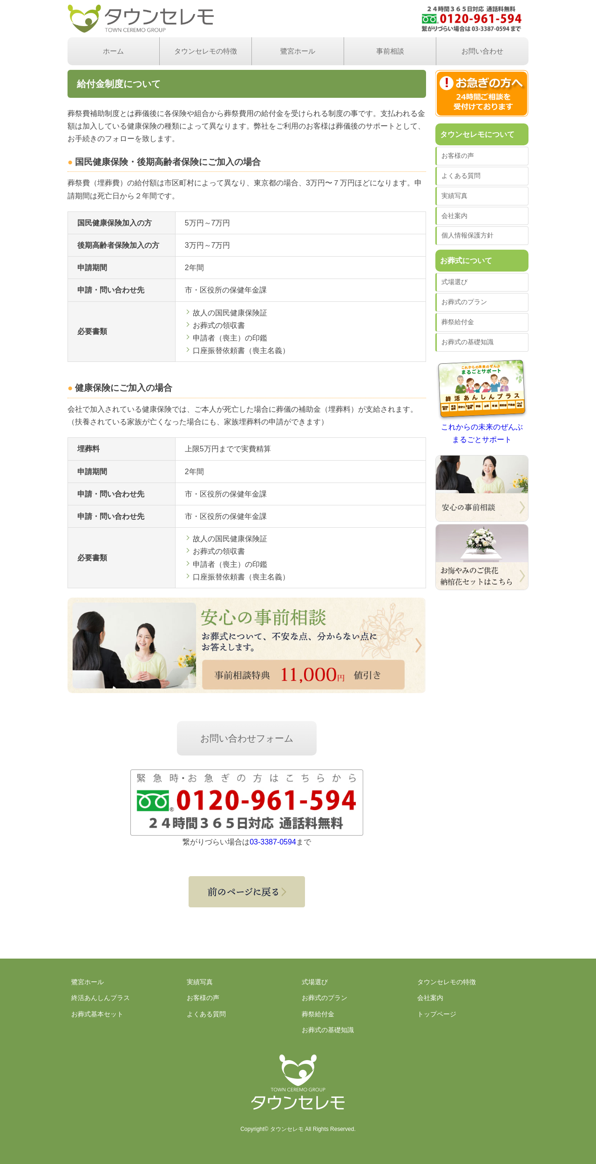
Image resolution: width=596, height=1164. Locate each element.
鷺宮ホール (297, 51)
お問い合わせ (482, 51)
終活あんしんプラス (100, 997)
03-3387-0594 (273, 842)
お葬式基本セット (97, 1014)
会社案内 (454, 215)
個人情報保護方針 (467, 235)
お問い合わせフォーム (246, 738)
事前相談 (390, 51)
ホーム (113, 51)
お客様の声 (457, 155)
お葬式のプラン (464, 302)
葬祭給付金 (457, 322)
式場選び (454, 282)
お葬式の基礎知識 (467, 342)
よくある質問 (461, 175)
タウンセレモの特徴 (205, 51)
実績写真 (454, 195)
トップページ (436, 1014)
